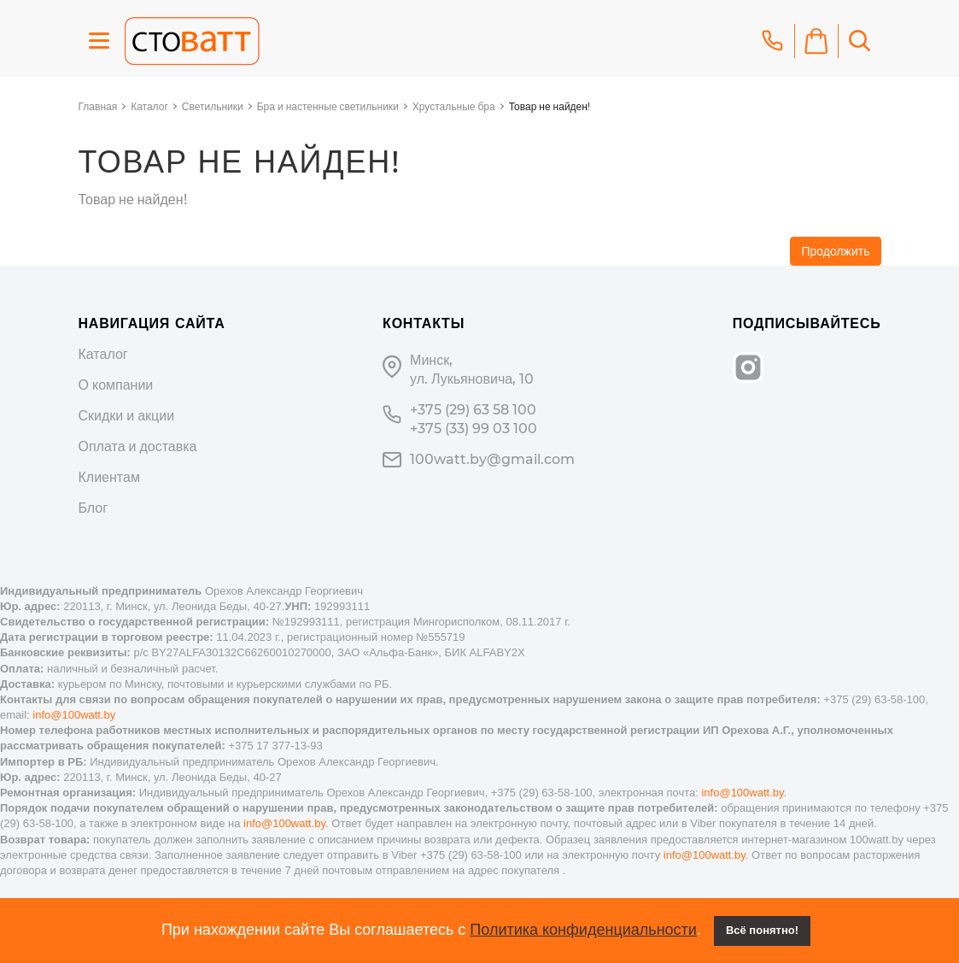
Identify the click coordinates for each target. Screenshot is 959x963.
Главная (98, 106)
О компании (116, 385)
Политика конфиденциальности (583, 929)
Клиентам (109, 477)
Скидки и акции (127, 416)
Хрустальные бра (453, 106)
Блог (93, 508)
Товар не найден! (549, 106)
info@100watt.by (73, 714)
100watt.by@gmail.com (492, 459)
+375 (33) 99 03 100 (473, 428)
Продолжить (835, 251)
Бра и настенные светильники (328, 106)
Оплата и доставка (138, 446)
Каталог (149, 106)
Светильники (212, 106)
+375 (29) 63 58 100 (473, 410)
